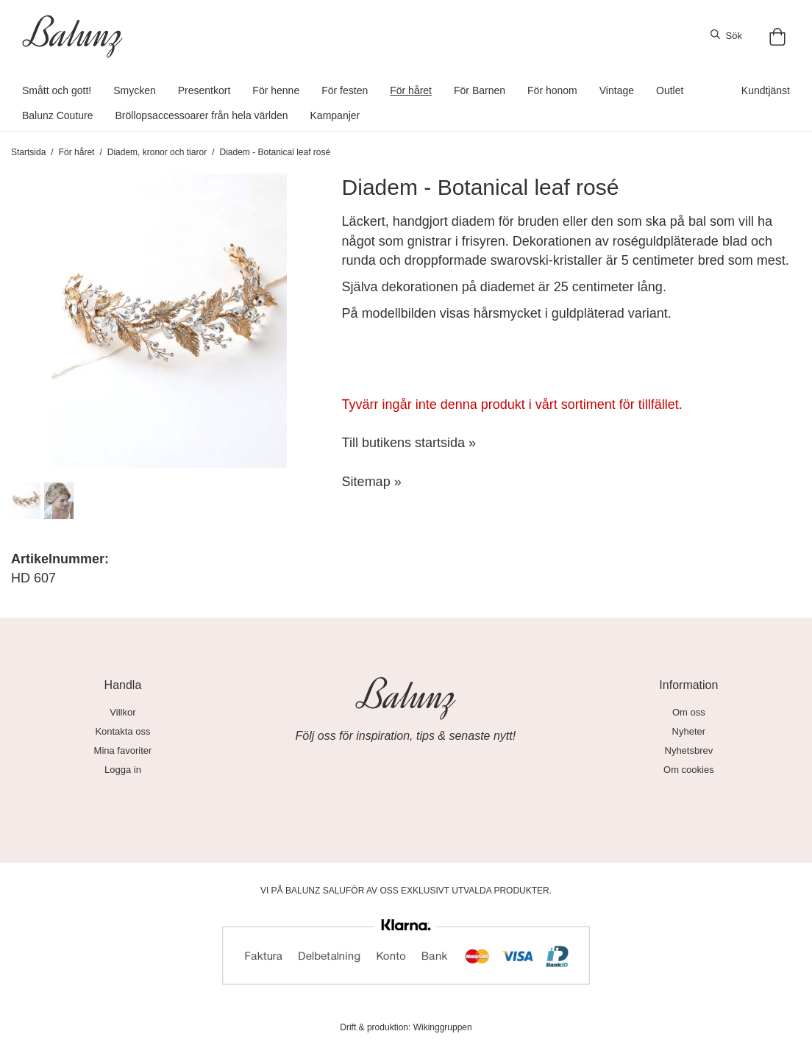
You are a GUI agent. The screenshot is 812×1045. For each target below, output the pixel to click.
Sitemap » (372, 481)
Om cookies (688, 769)
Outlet (669, 90)
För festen (344, 90)
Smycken (134, 90)
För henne (275, 90)
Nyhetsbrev (689, 750)
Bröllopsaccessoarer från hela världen (201, 115)
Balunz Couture (57, 115)
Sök (726, 35)
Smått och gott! (56, 90)
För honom (552, 90)
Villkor (122, 712)
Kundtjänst (765, 90)
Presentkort (204, 90)
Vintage (616, 90)
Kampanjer (335, 115)
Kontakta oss (122, 731)
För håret (411, 90)
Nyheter (689, 731)
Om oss (688, 712)
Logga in (122, 769)
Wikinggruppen (442, 1027)
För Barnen (479, 90)
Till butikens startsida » (409, 442)
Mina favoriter (123, 750)
